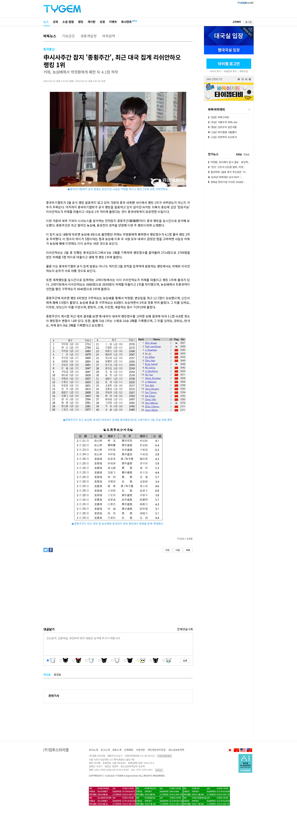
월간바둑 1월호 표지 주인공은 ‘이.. (227, 172)
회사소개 (93, 750)
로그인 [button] (248, 21)
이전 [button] (167, 550)
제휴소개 (116, 750)
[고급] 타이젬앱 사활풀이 (222, 132)
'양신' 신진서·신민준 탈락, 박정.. (226, 167)
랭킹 (80, 22)
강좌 (55, 22)
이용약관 (140, 750)
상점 (102, 22)
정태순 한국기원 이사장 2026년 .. (226, 182)
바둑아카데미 (216, 109)
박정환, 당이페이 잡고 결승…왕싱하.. (228, 162)
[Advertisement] (118, 585)
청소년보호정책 (176, 750)
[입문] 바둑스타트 (218, 117)
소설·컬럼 (68, 22)
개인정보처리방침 (157, 750)
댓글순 (246, 154)
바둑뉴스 (49, 35)
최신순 (47, 674)
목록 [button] (188, 550)
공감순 (57, 674)
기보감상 (68, 35)
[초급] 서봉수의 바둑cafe (222, 122)
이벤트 (113, 22)
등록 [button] (185, 660)
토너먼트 (126, 22)
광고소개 (105, 750)
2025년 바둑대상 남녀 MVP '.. (225, 177)
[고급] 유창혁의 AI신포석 (222, 137)
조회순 (239, 154)
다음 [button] (178, 550)
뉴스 (46, 22)
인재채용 (128, 750)
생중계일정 (89, 35)
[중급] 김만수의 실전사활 (222, 127)
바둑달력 (108, 35)
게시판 (91, 22)
